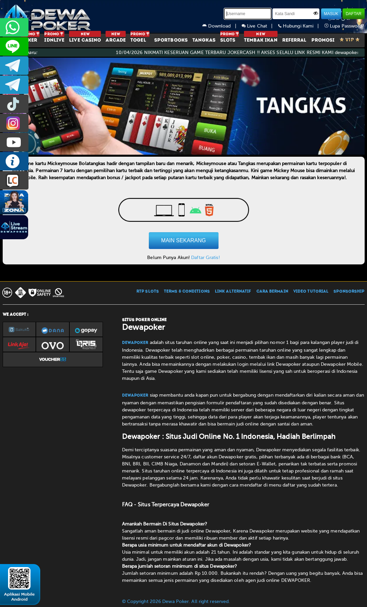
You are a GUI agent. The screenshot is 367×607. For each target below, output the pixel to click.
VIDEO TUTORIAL (310, 292)
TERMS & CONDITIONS (187, 292)
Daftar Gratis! (205, 257)
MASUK (331, 13)
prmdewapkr (14, 104)
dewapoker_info (14, 84)
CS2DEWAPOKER (14, 46)
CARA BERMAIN (272, 292)
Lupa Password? (344, 26)
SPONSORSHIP (348, 292)
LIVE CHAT (14, 180)
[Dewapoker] (48, 17)
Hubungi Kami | (301, 26)
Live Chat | (260, 26)
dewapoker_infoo (14, 65)
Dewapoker (135, 343)
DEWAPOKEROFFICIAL (14, 142)
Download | (222, 26)
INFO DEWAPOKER (14, 161)
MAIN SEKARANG (183, 240)
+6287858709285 (14, 27)
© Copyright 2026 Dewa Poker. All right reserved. (176, 601)
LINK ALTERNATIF (233, 292)
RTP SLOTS (147, 292)
